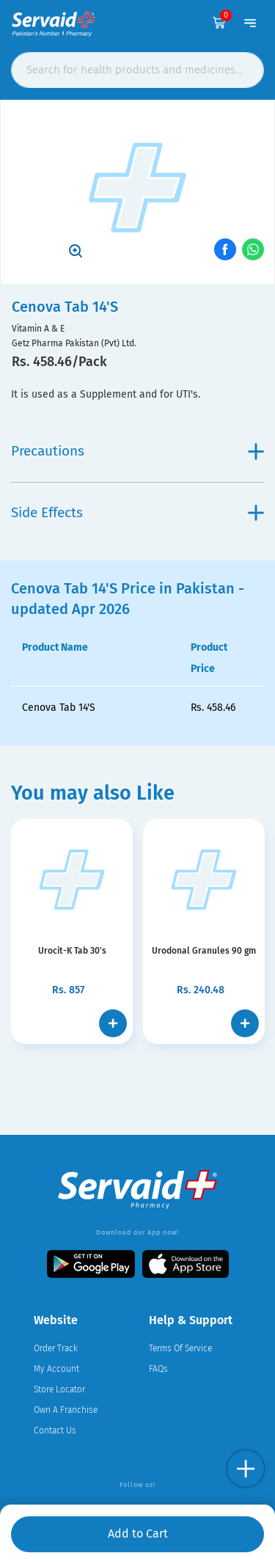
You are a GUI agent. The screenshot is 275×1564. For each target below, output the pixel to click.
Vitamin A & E (38, 329)
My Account (56, 1369)
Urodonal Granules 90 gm (204, 951)
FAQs (158, 1369)
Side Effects (137, 512)
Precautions (137, 450)
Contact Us (55, 1430)
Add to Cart (138, 1534)
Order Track (56, 1348)
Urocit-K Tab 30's (72, 951)
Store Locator (59, 1389)
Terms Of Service (180, 1348)
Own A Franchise (66, 1410)
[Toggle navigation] (250, 23)
